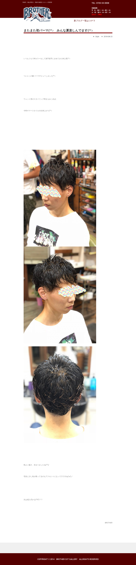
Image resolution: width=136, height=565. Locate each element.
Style (97, 37)
